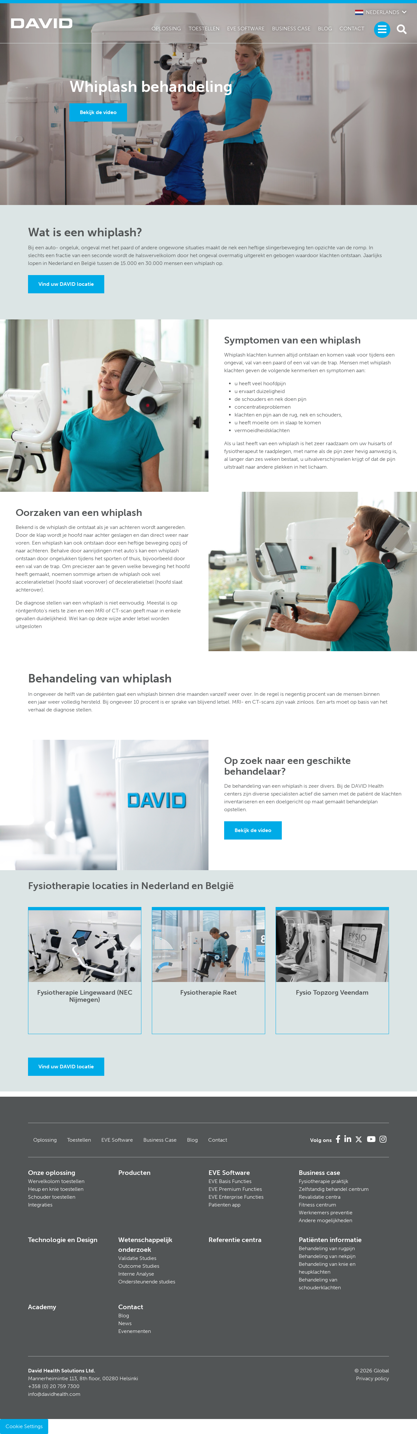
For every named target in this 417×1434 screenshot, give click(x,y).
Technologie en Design (62, 1240)
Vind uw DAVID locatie (66, 284)
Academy (42, 1307)
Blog (325, 28)
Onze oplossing (51, 1173)
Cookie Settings (24, 1426)
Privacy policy (372, 1378)
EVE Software (246, 28)
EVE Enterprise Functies (236, 1197)
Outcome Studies (138, 1266)
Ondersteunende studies (146, 1282)
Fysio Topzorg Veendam (332, 992)
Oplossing (166, 28)
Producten (134, 1173)
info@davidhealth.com (54, 1394)
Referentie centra (235, 1240)
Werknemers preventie (325, 1212)
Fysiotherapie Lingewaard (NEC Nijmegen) (84, 995)
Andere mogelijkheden (325, 1220)
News (125, 1323)
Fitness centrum (317, 1205)
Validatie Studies (137, 1258)
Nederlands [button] (377, 12)
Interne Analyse (136, 1274)
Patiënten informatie (330, 1240)
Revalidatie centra (319, 1197)
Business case (319, 1173)
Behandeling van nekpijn (327, 1256)
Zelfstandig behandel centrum (334, 1189)
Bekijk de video (98, 112)
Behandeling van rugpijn (327, 1248)
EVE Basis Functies (230, 1181)
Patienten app (224, 1205)
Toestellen (204, 28)
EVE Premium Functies (235, 1189)
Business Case (291, 28)
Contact (351, 28)
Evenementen (134, 1331)
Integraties (40, 1205)
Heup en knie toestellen (55, 1189)
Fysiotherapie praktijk (323, 1181)
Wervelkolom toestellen (56, 1181)
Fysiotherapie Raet (208, 992)
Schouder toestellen (51, 1197)
